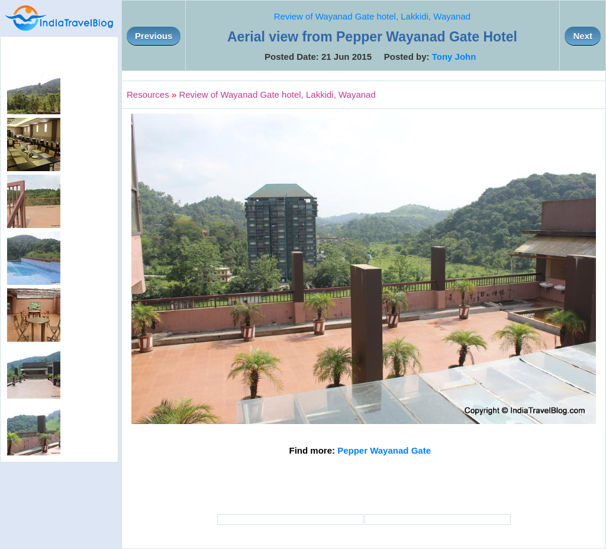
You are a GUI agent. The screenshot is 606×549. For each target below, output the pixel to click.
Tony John (454, 57)
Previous (153, 36)
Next (582, 36)
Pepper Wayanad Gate (384, 450)
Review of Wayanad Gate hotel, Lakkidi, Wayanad (372, 16)
